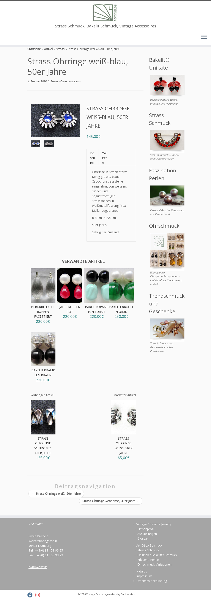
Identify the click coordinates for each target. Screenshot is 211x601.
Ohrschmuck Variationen (154, 564)
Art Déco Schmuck (149, 545)
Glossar (142, 538)
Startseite (34, 55)
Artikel (48, 55)
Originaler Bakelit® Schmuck (157, 555)
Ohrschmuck (68, 88)
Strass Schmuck (148, 550)
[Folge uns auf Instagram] (39, 595)
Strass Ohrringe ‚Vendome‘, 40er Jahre (110, 507)
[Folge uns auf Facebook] (31, 595)
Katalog (141, 571)
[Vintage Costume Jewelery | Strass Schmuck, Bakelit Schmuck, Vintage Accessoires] (105, 12)
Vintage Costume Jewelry (153, 524)
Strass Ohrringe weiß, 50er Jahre (56, 500)
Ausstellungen (147, 534)
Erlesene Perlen (148, 560)
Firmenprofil (145, 529)
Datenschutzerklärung (151, 581)
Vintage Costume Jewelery (101, 594)
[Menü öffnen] (204, 38)
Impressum (144, 576)
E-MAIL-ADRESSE (37, 567)
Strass (60, 55)
